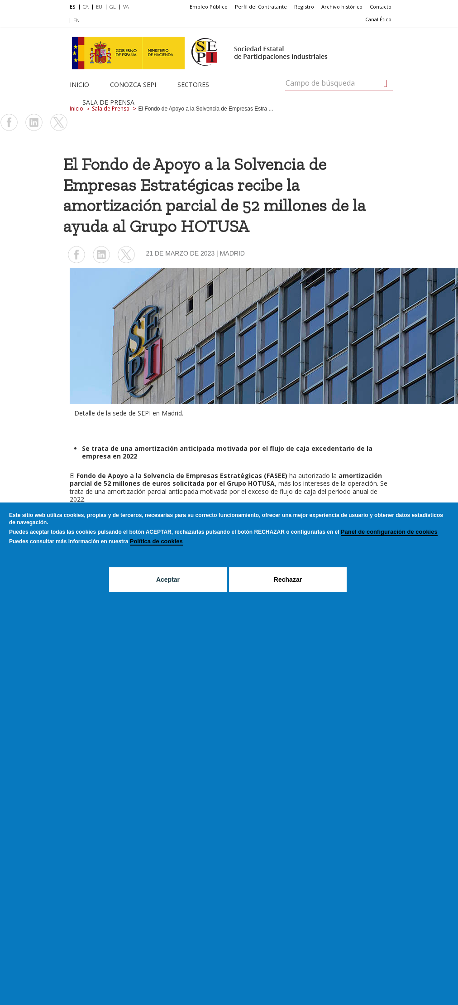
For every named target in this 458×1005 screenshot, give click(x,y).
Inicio (79, 84)
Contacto (380, 6)
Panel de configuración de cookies (389, 531)
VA (126, 6)
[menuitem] (74, 7)
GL (113, 6)
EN (76, 20)
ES (73, 6)
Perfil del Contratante (261, 6)
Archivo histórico (342, 6)
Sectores (193, 84)
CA (86, 6)
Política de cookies (156, 541)
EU (99, 6)
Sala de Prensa (108, 102)
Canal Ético (378, 19)
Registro (304, 6)
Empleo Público (209, 6)
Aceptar (168, 579)
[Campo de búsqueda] (385, 83)
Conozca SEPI (133, 84)
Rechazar (288, 579)
